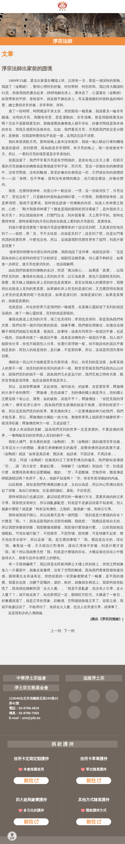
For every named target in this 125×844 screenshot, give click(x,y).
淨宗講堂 (93, 712)
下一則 (69, 631)
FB (75, 696)
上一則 (55, 631)
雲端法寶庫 (75, 712)
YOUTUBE (111, 696)
